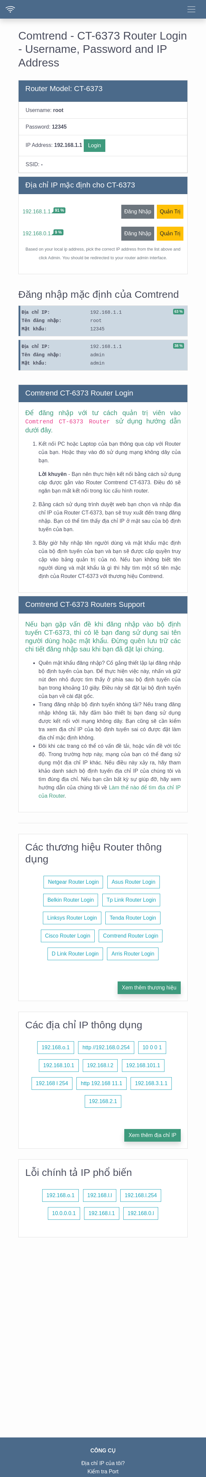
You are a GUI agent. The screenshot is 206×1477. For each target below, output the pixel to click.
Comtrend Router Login (130, 936)
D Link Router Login (75, 954)
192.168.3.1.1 (151, 1083)
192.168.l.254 (141, 1195)
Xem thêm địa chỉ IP (152, 1135)
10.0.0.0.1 (64, 1213)
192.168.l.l (99, 1195)
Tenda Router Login (133, 918)
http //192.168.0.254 (106, 1047)
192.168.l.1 (101, 1213)
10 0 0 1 (152, 1047)
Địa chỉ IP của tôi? (103, 1463)
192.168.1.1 (37, 211)
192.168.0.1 (37, 233)
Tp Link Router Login (131, 900)
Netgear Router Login (73, 882)
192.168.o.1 (56, 1047)
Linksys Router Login (72, 918)
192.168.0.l (141, 1213)
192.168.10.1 (58, 1065)
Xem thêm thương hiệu (149, 987)
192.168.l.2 (100, 1065)
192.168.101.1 (143, 1065)
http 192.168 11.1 (101, 1083)
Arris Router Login (132, 954)
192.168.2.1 (103, 1101)
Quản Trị (170, 211)
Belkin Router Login (71, 900)
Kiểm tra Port (102, 1471)
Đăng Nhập (137, 211)
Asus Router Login (133, 882)
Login (94, 145)
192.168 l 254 (52, 1083)
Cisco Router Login (67, 936)
